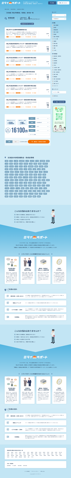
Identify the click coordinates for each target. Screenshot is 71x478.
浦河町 (16, 185)
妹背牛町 (17, 172)
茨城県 (36, 452)
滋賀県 (48, 453)
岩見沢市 (11, 174)
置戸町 (34, 191)
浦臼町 (21, 185)
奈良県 (8, 455)
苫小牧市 (20, 193)
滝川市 (43, 185)
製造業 (55, 27)
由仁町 (48, 185)
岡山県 (25, 455)
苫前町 (15, 193)
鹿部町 (39, 196)
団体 (15, 141)
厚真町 (46, 166)
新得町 (30, 177)
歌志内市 (11, 182)
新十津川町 (25, 177)
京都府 (52, 453)
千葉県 (52, 452)
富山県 (12, 453)
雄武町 (25, 196)
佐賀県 (57, 455)
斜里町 (15, 177)
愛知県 (40, 453)
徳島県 (37, 455)
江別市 (21, 182)
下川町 (37, 161)
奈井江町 (7, 172)
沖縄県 (25, 456)
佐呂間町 (16, 163)
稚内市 (16, 191)
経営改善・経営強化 (57, 56)
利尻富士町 (45, 163)
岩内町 (6, 174)
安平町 (21, 172)
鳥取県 (17, 455)
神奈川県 (60, 452)
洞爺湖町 (39, 182)
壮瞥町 (30, 169)
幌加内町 (21, 174)
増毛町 (21, 169)
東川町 (16, 180)
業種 (32, 126)
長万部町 (16, 196)
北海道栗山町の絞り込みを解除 (27, 23)
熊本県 (8, 456)
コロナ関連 (56, 81)
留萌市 (22, 188)
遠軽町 (6, 196)
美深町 (48, 191)
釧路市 (11, 196)
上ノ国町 (16, 161)
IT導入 (55, 65)
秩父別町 (11, 191)
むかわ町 (12, 188)
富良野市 (31, 172)
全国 (28, 456)
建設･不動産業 (56, 36)
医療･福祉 (55, 43)
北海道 (8, 452)
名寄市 (6, 169)
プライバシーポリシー (35, 471)
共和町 (35, 163)
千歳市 (25, 166)
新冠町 (20, 177)
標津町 (48, 180)
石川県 (16, 453)
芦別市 (11, 193)
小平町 (36, 172)
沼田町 (34, 182)
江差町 (25, 182)
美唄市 (39, 191)
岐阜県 (32, 453)
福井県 (20, 453)
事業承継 (55, 76)
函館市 (39, 163)
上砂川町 (32, 161)
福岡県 (53, 455)
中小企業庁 (14, 465)
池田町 (30, 182)
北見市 (21, 166)
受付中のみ (56, 96)
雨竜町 (30, 196)
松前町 (26, 180)
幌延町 (26, 174)
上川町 (27, 161)
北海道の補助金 (13, 9)
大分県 (12, 456)
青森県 (12, 452)
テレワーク (56, 85)
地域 (32, 122)
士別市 (25, 169)
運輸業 (55, 41)
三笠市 (11, 161)
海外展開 (55, 60)
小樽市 (40, 172)
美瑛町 (6, 193)
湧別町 (34, 185)
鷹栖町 (34, 196)
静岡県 (36, 453)
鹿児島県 (20, 456)
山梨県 (24, 453)
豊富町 (36, 193)
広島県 (29, 455)
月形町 (44, 177)
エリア (32, 118)
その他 (55, 50)
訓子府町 (31, 193)
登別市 (27, 188)
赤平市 (40, 193)
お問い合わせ (42, 471)
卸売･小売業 (56, 32)
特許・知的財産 (56, 72)
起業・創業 (56, 74)
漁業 (54, 48)
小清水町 (45, 172)
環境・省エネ (56, 83)
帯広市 (16, 174)
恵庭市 (6, 177)
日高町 (35, 177)
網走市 (30, 191)
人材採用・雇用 (56, 67)
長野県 (28, 453)
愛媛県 (45, 455)
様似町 (43, 180)
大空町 (39, 169)
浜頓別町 (11, 185)
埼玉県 (48, 452)
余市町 (21, 163)
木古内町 (7, 180)
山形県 (28, 452)
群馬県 (44, 452)
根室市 (35, 180)
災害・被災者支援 (57, 79)
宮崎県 (16, 456)
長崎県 (61, 455)
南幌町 (36, 166)
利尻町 (6, 166)
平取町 (35, 174)
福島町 (6, 191)
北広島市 (11, 166)
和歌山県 (12, 455)
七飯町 (6, 161)
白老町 (31, 188)
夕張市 (34, 169)
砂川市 (40, 188)
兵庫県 (60, 453)
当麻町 (44, 174)
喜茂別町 (16, 169)
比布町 (16, 182)
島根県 (21, 455)
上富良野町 (22, 161)
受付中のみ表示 (24, 141)
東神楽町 (21, 180)
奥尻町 (12, 172)
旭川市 (39, 177)
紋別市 (25, 191)
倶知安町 (26, 163)
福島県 (32, 452)
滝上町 (39, 185)
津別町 (44, 182)
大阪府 (56, 453)
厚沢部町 (41, 166)
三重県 (44, 453)
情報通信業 (56, 29)
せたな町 (7, 188)
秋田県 (24, 452)
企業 (9, 141)
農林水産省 (25, 465)
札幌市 (12, 180)
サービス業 (56, 38)
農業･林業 (55, 45)
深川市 (25, 185)
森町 (39, 180)
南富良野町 (31, 166)
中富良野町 (42, 161)
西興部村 (26, 193)
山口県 (33, 455)
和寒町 (11, 169)
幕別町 (30, 174)
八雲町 (30, 163)
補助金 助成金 (7, 9)
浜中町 (6, 185)
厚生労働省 (20, 465)
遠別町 (45, 193)
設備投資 (55, 63)
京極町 (47, 161)
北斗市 (16, 166)
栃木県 (40, 452)
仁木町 (6, 163)
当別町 (39, 174)
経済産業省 (9, 465)
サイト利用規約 (27, 471)
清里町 (30, 185)
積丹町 (21, 191)
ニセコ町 (18, 188)
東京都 (56, 452)
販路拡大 (55, 58)
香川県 (41, 455)
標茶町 (6, 182)
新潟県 (8, 453)
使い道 (32, 130)
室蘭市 (26, 172)
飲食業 (55, 34)
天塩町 (43, 169)
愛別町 (11, 177)
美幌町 (43, 191)
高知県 (49, 455)
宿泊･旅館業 (56, 25)
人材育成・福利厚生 (57, 69)
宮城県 (20, 452)
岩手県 (16, 452)
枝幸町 (30, 180)
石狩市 (36, 188)
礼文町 (45, 188)
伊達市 (11, 163)
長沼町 (21, 196)
